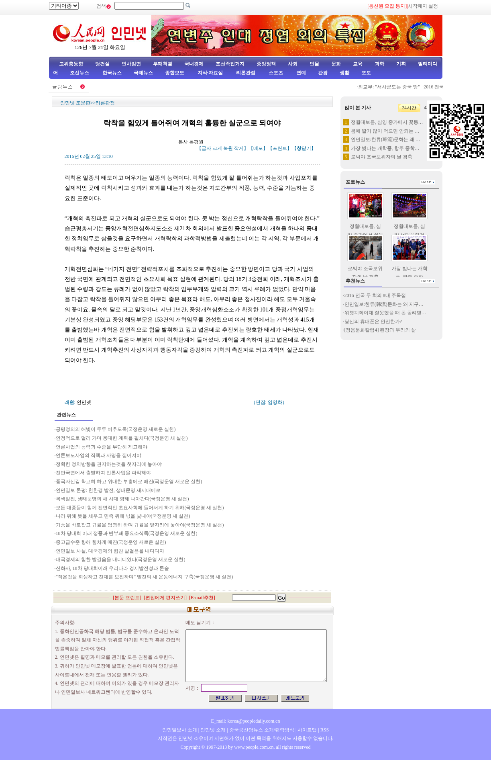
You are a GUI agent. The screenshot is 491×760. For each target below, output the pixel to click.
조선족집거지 (230, 64)
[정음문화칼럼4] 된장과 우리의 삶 (380, 330)
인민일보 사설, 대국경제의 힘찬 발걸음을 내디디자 (110, 551)
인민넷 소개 (212, 730)
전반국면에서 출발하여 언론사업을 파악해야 (103, 472)
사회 (292, 64)
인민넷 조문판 (75, 103)
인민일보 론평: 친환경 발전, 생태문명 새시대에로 (108, 490)
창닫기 (304, 148)
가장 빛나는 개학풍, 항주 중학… (385, 148)
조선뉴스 (80, 73)
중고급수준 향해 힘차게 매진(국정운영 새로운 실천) (111, 542)
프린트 (280, 148)
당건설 (102, 64)
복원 (228, 148)
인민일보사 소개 (179, 730)
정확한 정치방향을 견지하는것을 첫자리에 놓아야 (109, 464)
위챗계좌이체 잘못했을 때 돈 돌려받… (385, 312)
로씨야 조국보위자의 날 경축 (381, 157)
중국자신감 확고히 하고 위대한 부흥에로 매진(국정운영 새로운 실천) (129, 481)
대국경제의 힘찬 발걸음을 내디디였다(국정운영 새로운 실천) (120, 559)
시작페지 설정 (423, 6)
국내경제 (194, 64)
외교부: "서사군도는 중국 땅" (391, 87)
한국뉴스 (112, 73)
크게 (217, 148)
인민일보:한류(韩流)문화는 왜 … (385, 139)
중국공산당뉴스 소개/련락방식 (261, 730)
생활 (344, 73)
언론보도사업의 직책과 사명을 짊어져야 (98, 455)
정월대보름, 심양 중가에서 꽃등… (387, 122)
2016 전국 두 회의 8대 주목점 (375, 295)
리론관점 (245, 73)
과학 (379, 64)
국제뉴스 (143, 73)
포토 (366, 73)
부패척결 (162, 64)
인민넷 (84, 402)
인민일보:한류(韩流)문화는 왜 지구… (384, 304)
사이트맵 (307, 730)
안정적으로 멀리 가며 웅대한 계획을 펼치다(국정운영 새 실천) (122, 438)
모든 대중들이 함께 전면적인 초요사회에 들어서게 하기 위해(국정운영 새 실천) (140, 507)
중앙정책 (266, 64)
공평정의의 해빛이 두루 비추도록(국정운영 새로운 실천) (116, 429)
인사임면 (131, 64)
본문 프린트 (127, 597)
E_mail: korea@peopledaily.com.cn (245, 721)
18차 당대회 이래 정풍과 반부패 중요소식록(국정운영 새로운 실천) (127, 533)
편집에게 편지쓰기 (165, 597)
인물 (314, 64)
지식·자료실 (211, 73)
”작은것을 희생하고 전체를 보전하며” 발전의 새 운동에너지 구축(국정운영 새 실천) (144, 577)
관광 (323, 73)
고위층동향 (71, 64)
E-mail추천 (202, 597)
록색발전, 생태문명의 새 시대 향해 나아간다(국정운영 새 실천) (122, 499)
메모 (258, 148)
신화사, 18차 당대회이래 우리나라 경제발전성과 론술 (112, 568)
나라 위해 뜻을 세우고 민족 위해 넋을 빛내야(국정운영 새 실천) (123, 516)
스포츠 (275, 73)
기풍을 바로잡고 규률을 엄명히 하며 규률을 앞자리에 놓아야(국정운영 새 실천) (140, 525)
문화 (336, 64)
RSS (324, 730)
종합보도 (174, 73)
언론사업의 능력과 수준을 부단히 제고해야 (101, 447)
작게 (239, 148)
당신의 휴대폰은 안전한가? (373, 321)
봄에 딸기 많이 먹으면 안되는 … (385, 131)
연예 (300, 73)
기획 (401, 64)
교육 (358, 64)
